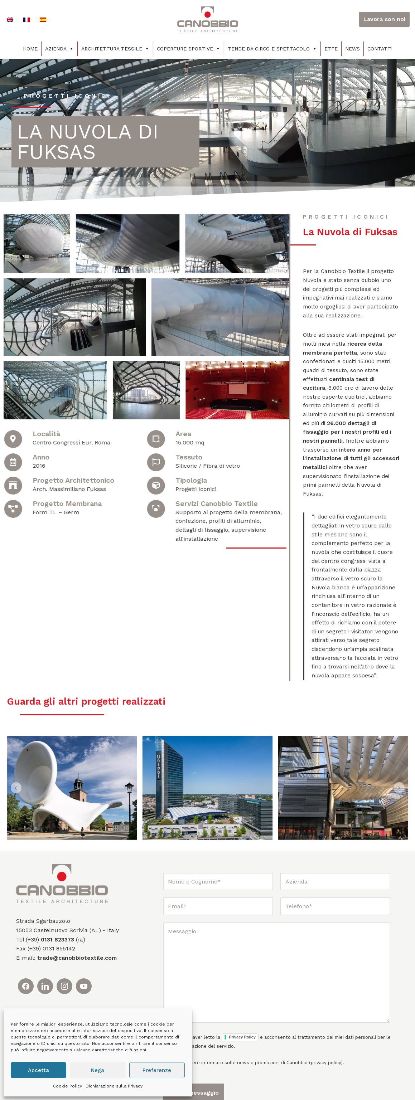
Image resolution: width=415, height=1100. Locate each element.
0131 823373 (57, 964)
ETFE (331, 49)
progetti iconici (68, 96)
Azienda (59, 49)
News (352, 49)
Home (30, 49)
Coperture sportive (188, 49)
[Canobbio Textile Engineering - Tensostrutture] (207, 19)
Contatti (379, 49)
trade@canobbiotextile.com (77, 982)
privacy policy (326, 1087)
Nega (97, 1070)
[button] (16, 813)
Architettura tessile (115, 49)
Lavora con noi (384, 19)
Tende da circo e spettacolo (272, 49)
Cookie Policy (67, 1086)
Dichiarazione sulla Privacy (114, 1086)
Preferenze (157, 1070)
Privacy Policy (242, 1062)
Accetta (38, 1070)
